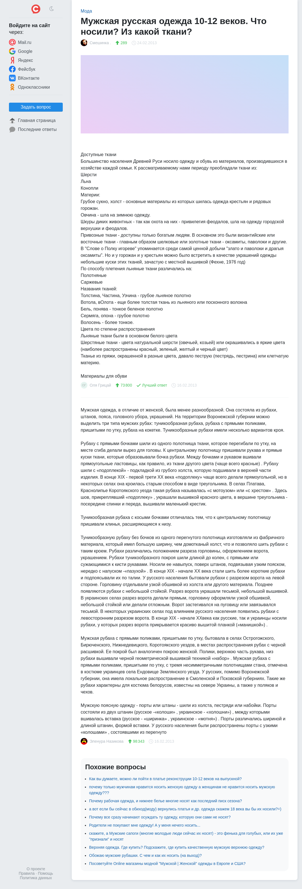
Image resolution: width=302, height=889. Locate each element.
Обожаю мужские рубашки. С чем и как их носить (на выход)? (145, 855)
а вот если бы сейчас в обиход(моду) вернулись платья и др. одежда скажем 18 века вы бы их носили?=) (185, 809)
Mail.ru (20, 42)
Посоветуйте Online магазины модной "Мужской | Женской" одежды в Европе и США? (167, 863)
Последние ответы (33, 129)
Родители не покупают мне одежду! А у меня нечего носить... (144, 825)
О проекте (36, 869)
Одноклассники (29, 87)
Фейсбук (22, 69)
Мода (86, 11)
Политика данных (36, 878)
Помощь (45, 873)
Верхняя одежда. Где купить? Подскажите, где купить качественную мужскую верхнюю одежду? (176, 847)
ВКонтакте (24, 78)
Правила (27, 873)
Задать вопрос (36, 107)
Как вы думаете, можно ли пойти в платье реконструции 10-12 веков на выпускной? (165, 779)
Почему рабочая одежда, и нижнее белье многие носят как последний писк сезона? (165, 801)
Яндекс (21, 60)
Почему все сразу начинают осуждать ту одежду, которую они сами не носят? (160, 817)
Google (20, 51)
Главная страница (32, 120)
